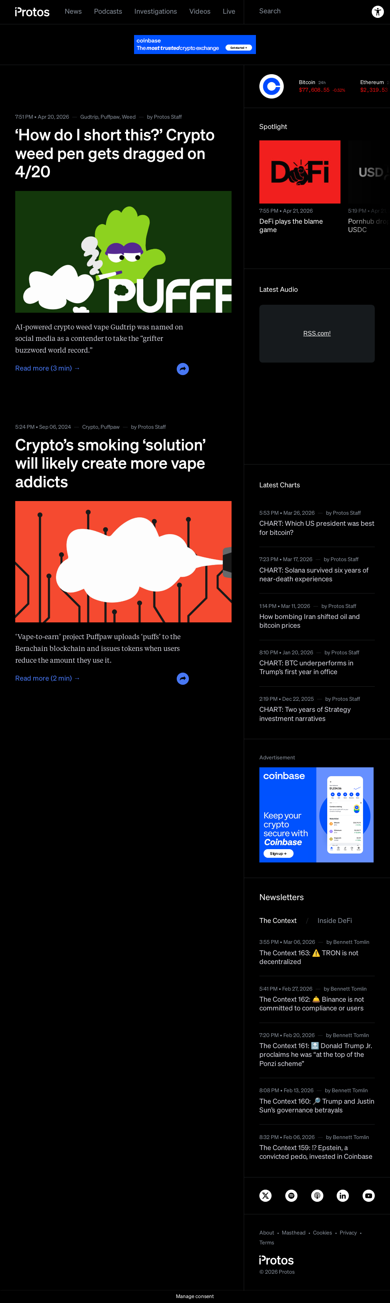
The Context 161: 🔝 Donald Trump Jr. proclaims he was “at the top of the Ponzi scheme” (315, 1055)
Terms (266, 1243)
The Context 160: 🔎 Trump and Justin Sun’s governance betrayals (316, 1106)
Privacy (348, 1233)
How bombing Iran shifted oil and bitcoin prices (309, 621)
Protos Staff (168, 117)
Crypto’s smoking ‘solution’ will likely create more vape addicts (110, 464)
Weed (129, 117)
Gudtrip (89, 117)
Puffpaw (110, 117)
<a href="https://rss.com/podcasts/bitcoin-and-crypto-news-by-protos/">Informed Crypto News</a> (317, 377)
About (266, 1233)
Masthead (293, 1233)
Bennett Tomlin (351, 942)
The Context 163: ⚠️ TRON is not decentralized (308, 958)
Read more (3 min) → (47, 368)
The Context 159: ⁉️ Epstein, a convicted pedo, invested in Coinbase (315, 1152)
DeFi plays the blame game (291, 226)
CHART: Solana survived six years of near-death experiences (314, 575)
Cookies (322, 1233)
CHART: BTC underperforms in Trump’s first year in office (306, 668)
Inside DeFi (335, 921)
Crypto (90, 427)
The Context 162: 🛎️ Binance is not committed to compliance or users (311, 1004)
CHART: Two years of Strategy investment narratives (305, 714)
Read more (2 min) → (47, 678)
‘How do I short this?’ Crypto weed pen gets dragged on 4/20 (115, 154)
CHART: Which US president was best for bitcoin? (316, 528)
